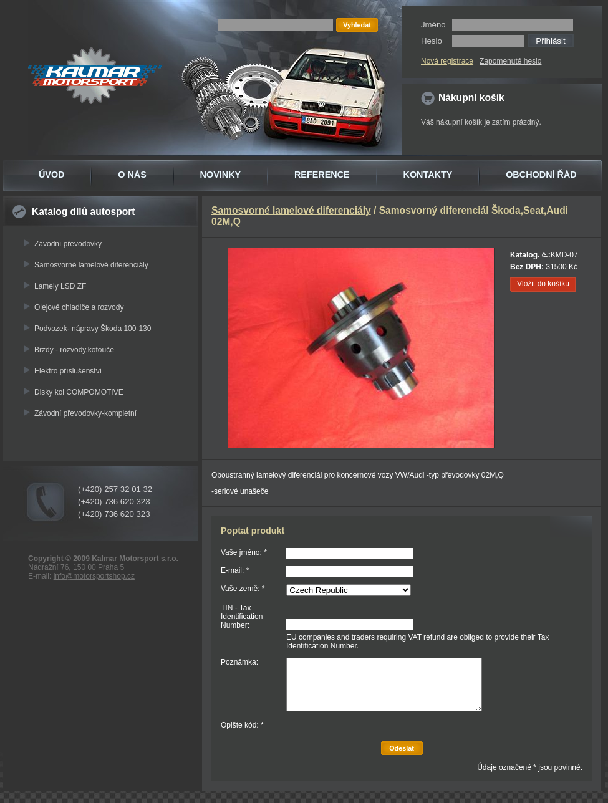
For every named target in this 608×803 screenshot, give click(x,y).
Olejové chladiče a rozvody (78, 307)
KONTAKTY (428, 175)
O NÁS (132, 175)
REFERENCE (322, 175)
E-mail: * (235, 570)
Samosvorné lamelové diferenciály (91, 265)
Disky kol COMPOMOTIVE (78, 392)
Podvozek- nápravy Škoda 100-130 (92, 328)
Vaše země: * (242, 588)
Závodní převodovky (68, 243)
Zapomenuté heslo (510, 61)
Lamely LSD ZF (60, 286)
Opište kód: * (242, 725)
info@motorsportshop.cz (94, 576)
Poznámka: (239, 662)
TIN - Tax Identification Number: (242, 616)
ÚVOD (52, 175)
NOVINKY (220, 175)
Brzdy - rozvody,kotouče (74, 349)
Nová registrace (447, 61)
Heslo (431, 41)
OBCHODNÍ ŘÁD (541, 175)
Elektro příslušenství (68, 371)
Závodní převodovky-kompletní (85, 413)
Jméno (433, 24)
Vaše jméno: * (244, 552)
